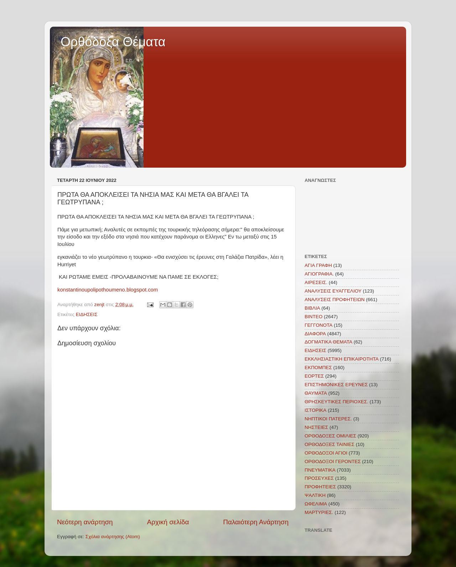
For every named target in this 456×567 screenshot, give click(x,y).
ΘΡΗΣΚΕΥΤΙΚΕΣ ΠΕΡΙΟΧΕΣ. (336, 401)
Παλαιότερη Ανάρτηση (256, 522)
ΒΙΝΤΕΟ (313, 316)
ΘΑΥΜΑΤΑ (316, 393)
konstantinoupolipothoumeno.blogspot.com (107, 290)
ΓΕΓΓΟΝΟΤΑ (318, 325)
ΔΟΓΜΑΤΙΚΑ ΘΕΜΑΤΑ (328, 342)
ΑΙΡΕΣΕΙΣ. (316, 282)
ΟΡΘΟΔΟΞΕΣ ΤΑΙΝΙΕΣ (329, 444)
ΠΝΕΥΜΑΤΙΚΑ (320, 470)
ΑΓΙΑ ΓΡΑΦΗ (318, 265)
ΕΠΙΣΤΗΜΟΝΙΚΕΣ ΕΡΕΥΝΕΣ (336, 384)
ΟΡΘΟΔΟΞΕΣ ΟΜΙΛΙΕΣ (330, 436)
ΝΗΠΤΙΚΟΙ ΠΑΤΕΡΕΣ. (328, 418)
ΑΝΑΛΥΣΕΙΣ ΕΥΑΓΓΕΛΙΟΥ (333, 291)
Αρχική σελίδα (168, 522)
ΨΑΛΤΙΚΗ (315, 495)
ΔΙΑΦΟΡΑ (315, 333)
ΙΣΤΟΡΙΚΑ (315, 410)
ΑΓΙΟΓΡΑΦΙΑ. (319, 274)
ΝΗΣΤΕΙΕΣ (316, 427)
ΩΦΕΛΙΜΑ (316, 503)
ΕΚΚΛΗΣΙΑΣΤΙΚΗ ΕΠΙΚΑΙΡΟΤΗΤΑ (342, 359)
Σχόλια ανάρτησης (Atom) (113, 536)
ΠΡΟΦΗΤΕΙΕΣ (320, 486)
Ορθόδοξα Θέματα (113, 42)
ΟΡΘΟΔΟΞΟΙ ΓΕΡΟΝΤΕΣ (333, 461)
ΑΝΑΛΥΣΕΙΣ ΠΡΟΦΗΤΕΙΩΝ (335, 299)
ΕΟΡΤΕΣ (314, 376)
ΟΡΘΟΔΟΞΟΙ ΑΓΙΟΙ (326, 453)
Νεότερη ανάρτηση (85, 522)
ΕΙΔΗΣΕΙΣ (87, 314)
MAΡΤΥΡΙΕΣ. (319, 512)
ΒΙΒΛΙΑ (312, 308)
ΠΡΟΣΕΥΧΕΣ (319, 478)
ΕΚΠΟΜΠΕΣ (318, 367)
